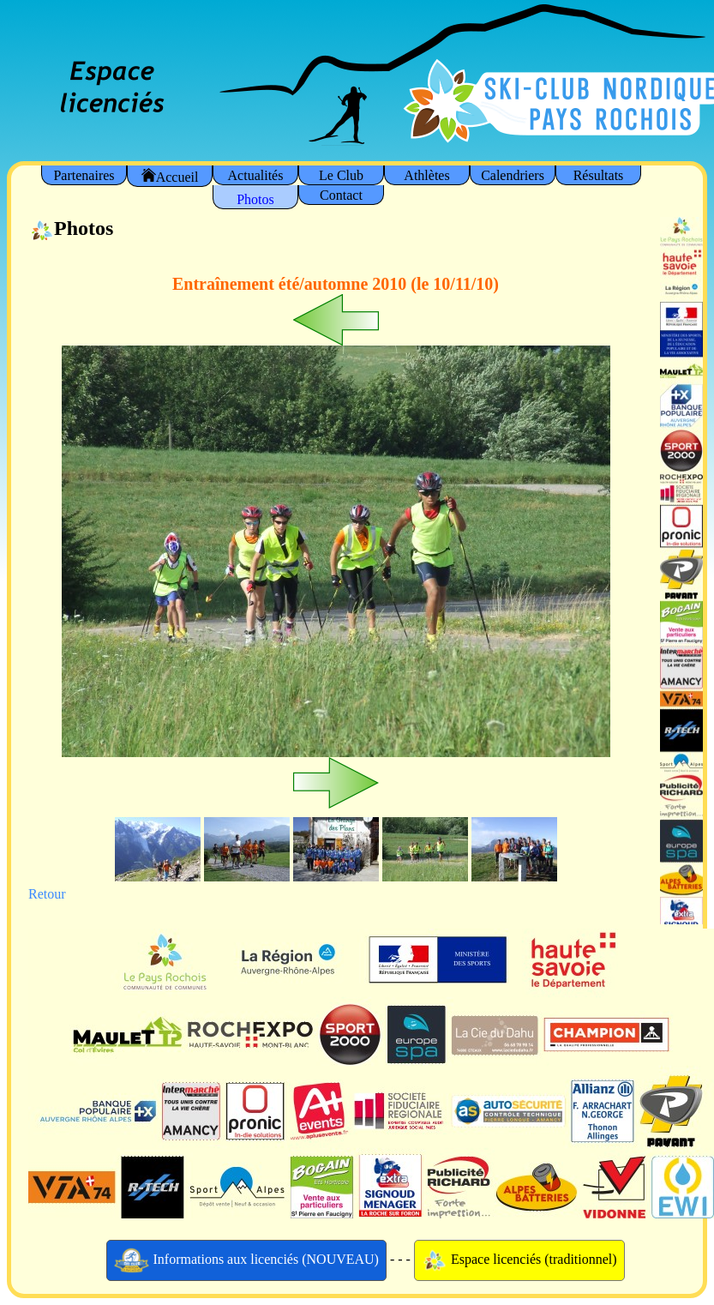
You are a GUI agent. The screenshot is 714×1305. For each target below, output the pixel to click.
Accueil (170, 176)
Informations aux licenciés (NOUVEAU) (246, 1260)
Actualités (256, 175)
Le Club (341, 175)
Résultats (598, 175)
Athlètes (426, 175)
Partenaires (83, 175)
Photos (255, 199)
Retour (47, 894)
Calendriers (512, 175)
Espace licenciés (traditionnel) (519, 1260)
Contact (341, 195)
